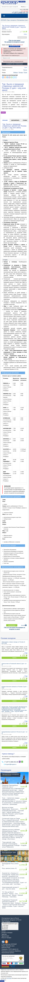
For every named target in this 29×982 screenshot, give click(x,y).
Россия (25, 70)
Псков (25, 72)
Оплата (4, 931)
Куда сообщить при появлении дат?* (11, 55)
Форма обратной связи (8, 946)
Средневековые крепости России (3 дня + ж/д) (14, 732)
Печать (24, 625)
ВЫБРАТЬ (15, 657)
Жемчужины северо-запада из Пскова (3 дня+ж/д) (13, 642)
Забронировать (22, 37)
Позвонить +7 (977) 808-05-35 (10, 949)
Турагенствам (5, 936)
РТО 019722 (3, 980)
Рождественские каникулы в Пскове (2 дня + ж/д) (14, 687)
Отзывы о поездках (7, 932)
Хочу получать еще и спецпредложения (12, 61)
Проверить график (14, 46)
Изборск (15, 72)
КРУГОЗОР (9, 978)
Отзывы (25, 120)
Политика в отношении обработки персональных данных (11, 952)
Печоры (21, 72)
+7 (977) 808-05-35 (20, 12)
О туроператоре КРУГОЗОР (9, 944)
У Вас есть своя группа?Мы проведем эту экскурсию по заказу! (15, 41)
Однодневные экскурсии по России (11, 920)
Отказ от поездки (6, 938)
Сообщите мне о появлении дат (14, 63)
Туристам (4, 934)
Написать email (6, 947)
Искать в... (24, 6)
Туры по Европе (6, 921)
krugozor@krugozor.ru (10, 764)
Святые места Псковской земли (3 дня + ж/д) (14, 664)
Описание (5, 120)
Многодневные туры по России (10, 918)
